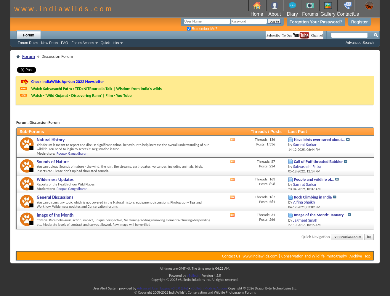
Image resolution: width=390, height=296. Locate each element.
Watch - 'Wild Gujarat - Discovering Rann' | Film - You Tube (81, 95)
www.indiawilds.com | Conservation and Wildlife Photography (295, 256)
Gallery (328, 14)
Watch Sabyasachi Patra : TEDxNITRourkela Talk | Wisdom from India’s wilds (96, 88)
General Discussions (55, 197)
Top (369, 237)
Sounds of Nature (53, 161)
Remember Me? (202, 29)
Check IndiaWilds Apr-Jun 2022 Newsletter (67, 81)
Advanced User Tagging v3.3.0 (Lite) (162, 288)
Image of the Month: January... (320, 214)
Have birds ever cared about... (319, 139)
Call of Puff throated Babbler (318, 161)
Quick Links (110, 43)
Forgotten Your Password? (316, 22)
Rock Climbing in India (313, 197)
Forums (310, 14)
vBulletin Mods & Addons (209, 288)
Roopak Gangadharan (72, 153)
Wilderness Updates (55, 179)
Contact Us (231, 256)
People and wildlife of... (314, 179)
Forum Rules (28, 43)
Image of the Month (55, 215)
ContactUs (348, 14)
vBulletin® (194, 275)
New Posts (49, 43)
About (274, 14)
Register (359, 22)
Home (257, 14)
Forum (28, 35)
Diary (292, 14)
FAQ (64, 43)
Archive (355, 256)
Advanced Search (360, 43)
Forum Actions (82, 43)
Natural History (51, 140)
